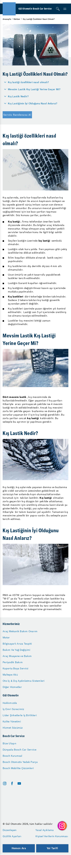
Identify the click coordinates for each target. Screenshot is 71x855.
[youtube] (19, 783)
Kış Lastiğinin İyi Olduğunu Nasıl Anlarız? (32, 103)
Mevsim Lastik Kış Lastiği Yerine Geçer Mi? (34, 89)
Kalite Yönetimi (12, 721)
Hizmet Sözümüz (13, 727)
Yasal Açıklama (45, 830)
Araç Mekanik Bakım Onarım (20, 631)
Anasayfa (7, 19)
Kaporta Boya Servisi (15, 668)
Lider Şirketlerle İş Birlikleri (20, 715)
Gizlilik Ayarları (12, 836)
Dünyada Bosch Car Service (19, 749)
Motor (6, 637)
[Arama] (57, 8)
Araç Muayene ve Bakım (17, 656)
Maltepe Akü (10, 674)
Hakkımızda (10, 703)
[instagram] (5, 783)
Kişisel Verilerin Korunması (52, 836)
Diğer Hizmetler (12, 687)
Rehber (17, 19)
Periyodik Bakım (13, 662)
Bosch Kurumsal (12, 755)
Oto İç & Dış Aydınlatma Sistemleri (24, 680)
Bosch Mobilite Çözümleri (18, 768)
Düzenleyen (10, 830)
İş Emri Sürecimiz (13, 709)
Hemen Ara (19, 848)
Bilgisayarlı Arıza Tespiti (17, 643)
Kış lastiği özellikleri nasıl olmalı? (28, 82)
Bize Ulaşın (9, 743)
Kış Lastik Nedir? (18, 96)
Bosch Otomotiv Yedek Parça (20, 762)
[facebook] (12, 783)
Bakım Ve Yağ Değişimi (16, 649)
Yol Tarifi (52, 848)
